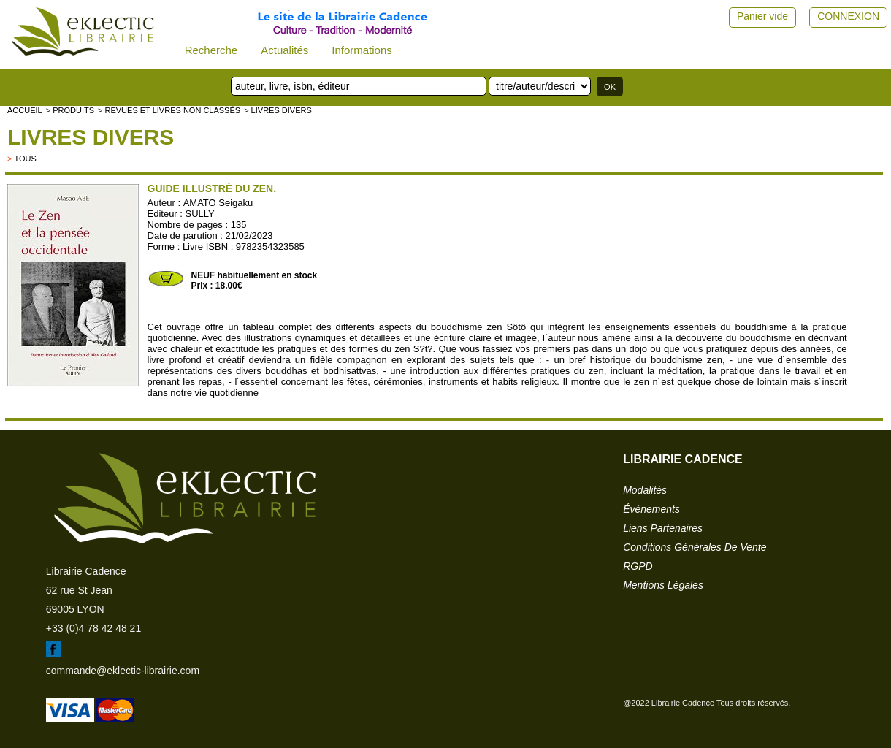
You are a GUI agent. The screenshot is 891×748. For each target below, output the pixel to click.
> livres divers (278, 110)
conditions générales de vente (694, 547)
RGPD (637, 566)
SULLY (200, 213)
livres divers (90, 137)
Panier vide (762, 16)
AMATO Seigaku (218, 202)
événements (651, 509)
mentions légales (663, 585)
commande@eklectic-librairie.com (122, 670)
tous (25, 158)
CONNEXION (848, 16)
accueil (24, 110)
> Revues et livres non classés (169, 110)
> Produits (70, 110)
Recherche (211, 50)
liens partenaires (663, 528)
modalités (645, 490)
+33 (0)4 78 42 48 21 (93, 628)
